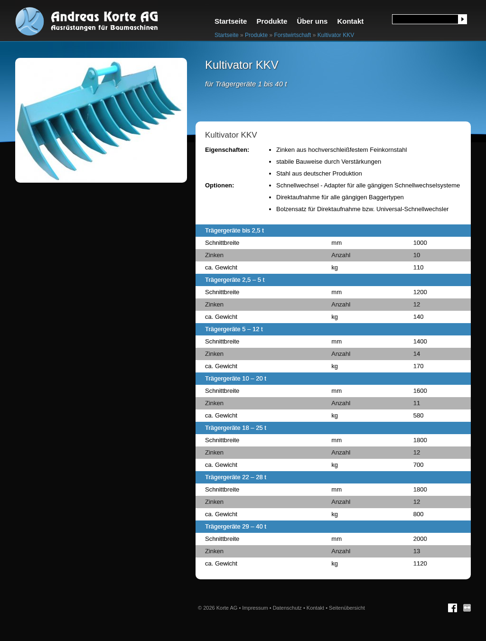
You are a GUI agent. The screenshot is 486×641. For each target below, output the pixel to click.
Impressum (255, 608)
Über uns (312, 21)
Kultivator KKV (336, 35)
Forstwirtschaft (292, 35)
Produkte (271, 21)
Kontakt (350, 21)
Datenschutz (287, 608)
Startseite (231, 21)
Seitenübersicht (347, 608)
